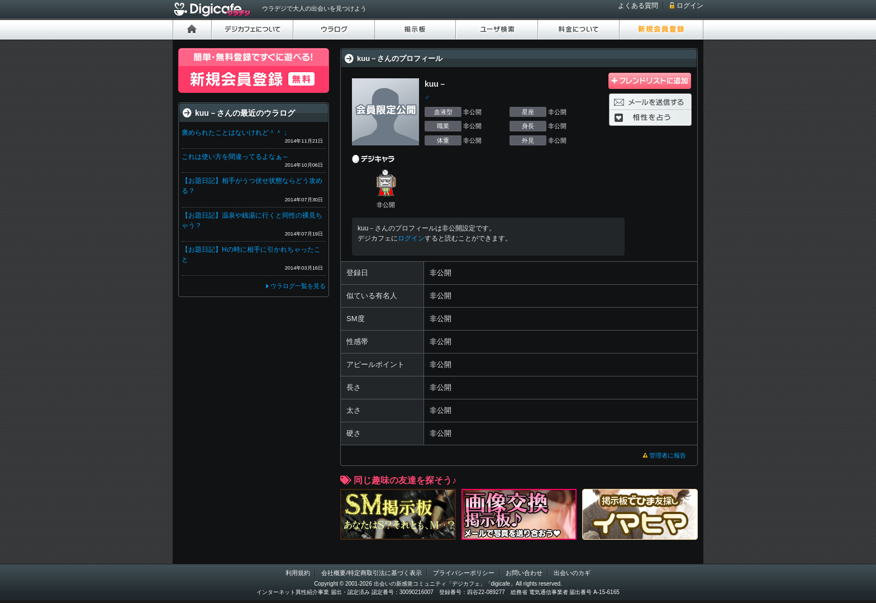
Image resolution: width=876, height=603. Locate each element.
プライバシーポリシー (463, 572)
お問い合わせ (524, 572)
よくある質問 (638, 6)
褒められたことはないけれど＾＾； (235, 132)
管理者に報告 (667, 455)
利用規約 (297, 572)
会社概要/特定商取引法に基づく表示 (371, 572)
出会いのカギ (572, 572)
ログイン (690, 6)
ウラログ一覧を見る (298, 285)
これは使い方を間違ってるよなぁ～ (235, 157)
